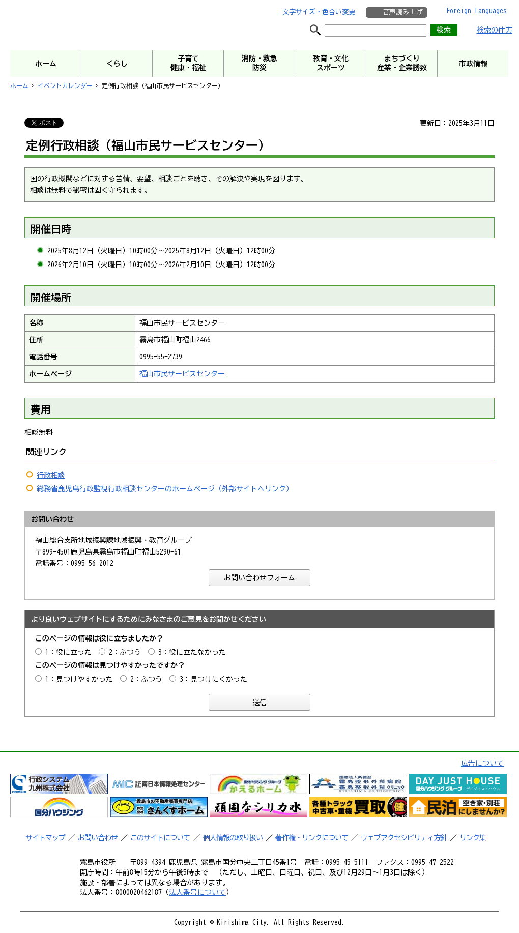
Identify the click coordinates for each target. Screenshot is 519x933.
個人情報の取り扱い (233, 837)
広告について (482, 763)
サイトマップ (45, 837)
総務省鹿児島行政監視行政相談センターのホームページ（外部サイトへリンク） (165, 488)
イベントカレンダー (65, 85)
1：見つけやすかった (79, 679)
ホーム (19, 85)
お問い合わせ (98, 837)
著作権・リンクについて (311, 837)
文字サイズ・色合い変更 (318, 12)
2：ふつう (125, 652)
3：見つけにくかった (213, 679)
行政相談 (51, 475)
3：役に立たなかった (192, 652)
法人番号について (197, 892)
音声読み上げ (402, 12)
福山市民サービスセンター (182, 373)
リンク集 (472, 837)
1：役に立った (68, 652)
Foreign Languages (476, 10)
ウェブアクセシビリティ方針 (404, 837)
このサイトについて (160, 837)
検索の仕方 (494, 30)
